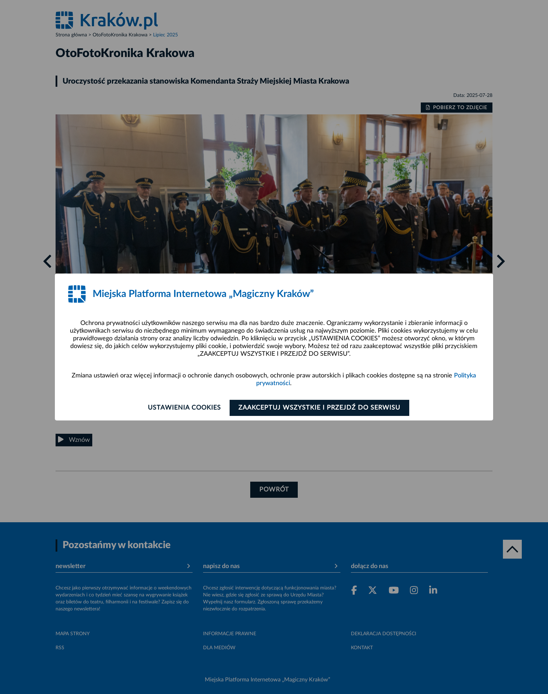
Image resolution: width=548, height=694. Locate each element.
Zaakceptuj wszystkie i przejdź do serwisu (320, 408)
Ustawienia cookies (183, 408)
